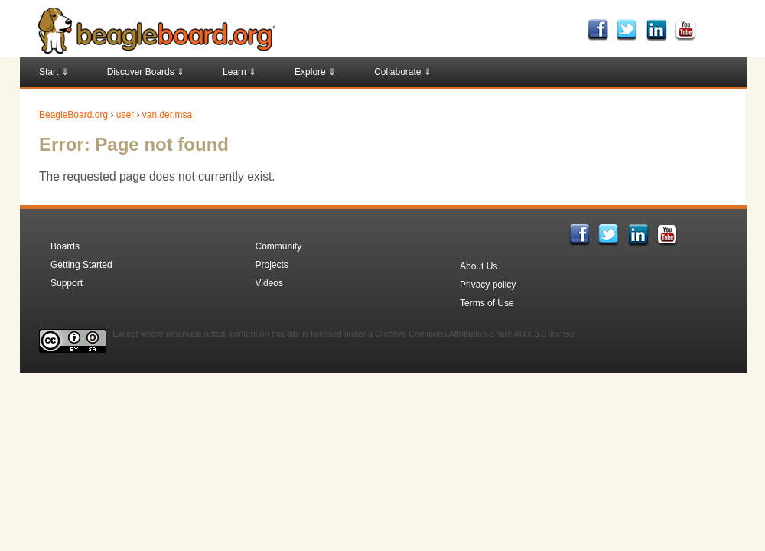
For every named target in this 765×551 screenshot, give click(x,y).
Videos (269, 283)
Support (66, 283)
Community (279, 246)
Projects (272, 264)
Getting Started (81, 264)
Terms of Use (487, 303)
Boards (65, 246)
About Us (478, 266)
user (125, 114)
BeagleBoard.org (73, 114)
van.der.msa (167, 114)
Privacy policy (488, 284)
